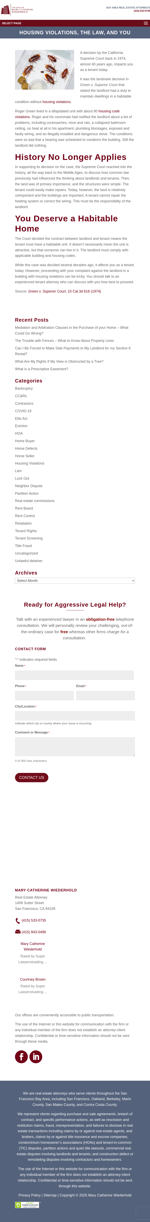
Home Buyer (25, 441)
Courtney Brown (32, 979)
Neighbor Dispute (28, 486)
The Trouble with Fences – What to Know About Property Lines (64, 341)
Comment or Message (32, 733)
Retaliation (23, 523)
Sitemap (50, 1195)
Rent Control (25, 516)
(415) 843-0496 (34, 932)
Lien (18, 471)
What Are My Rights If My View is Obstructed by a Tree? (59, 361)
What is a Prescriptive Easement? (41, 369)
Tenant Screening (29, 538)
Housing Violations (29, 463)
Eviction (21, 426)
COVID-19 (23, 411)
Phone (20, 686)
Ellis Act (21, 419)
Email (81, 686)
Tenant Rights (26, 531)
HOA (19, 433)
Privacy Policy (30, 1195)
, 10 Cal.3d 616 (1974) (64, 291)
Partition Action (27, 493)
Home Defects (26, 448)
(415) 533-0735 (142, 11)
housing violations (56, 102)
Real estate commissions (34, 501)
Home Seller (25, 456)
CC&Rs (21, 396)
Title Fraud (23, 546)
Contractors (24, 403)
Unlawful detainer (28, 561)
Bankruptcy (24, 388)
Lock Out (22, 478)
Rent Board (24, 508)
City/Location (26, 707)
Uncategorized (26, 553)
